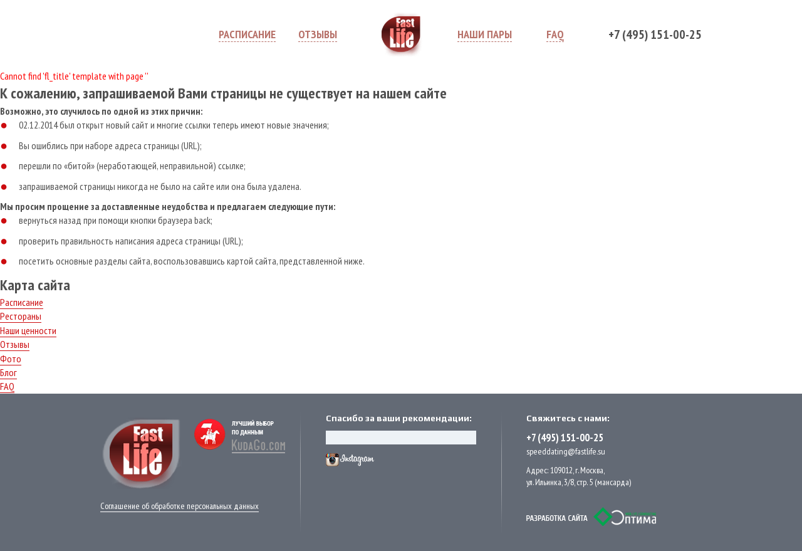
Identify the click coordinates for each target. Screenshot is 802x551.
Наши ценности (28, 330)
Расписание (21, 302)
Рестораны (20, 316)
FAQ (7, 386)
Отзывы (14, 344)
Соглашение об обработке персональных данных (179, 506)
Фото (10, 358)
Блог (8, 372)
